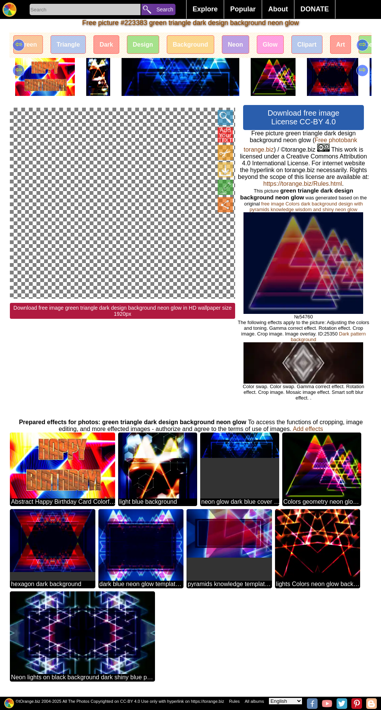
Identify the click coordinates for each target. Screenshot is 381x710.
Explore (205, 9)
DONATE (314, 9)
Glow (270, 44)
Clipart (307, 44)
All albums (254, 701)
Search (165, 9)
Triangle (68, 44)
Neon (235, 44)
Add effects (308, 429)
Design (143, 44)
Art (341, 44)
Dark (107, 44)
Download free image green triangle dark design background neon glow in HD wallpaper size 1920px (122, 209)
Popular (243, 9)
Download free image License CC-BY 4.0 (303, 117)
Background (191, 44)
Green (28, 44)
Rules (234, 701)
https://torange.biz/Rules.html (302, 183)
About (278, 9)
